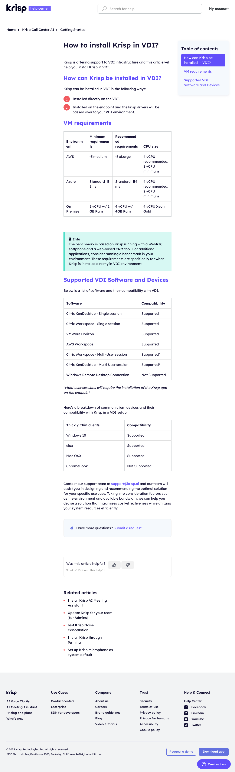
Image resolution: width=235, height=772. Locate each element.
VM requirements (87, 123)
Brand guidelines (107, 712)
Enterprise (58, 707)
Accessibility (149, 724)
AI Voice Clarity (18, 701)
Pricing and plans (19, 713)
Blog (98, 718)
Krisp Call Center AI (38, 29)
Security (146, 701)
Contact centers (62, 701)
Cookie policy (150, 730)
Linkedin (194, 713)
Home (11, 29)
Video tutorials (106, 724)
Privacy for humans (154, 718)
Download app (214, 751)
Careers (101, 707)
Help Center (193, 701)
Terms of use (149, 707)
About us (101, 701)
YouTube (194, 719)
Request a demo (181, 751)
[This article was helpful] (114, 565)
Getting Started (72, 29)
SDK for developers (65, 712)
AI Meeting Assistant (21, 707)
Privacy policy (150, 712)
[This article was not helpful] (127, 565)
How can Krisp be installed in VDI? (112, 78)
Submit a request (127, 528)
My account (219, 8)
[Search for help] (150, 9)
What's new (14, 718)
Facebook (195, 707)
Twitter (192, 725)
